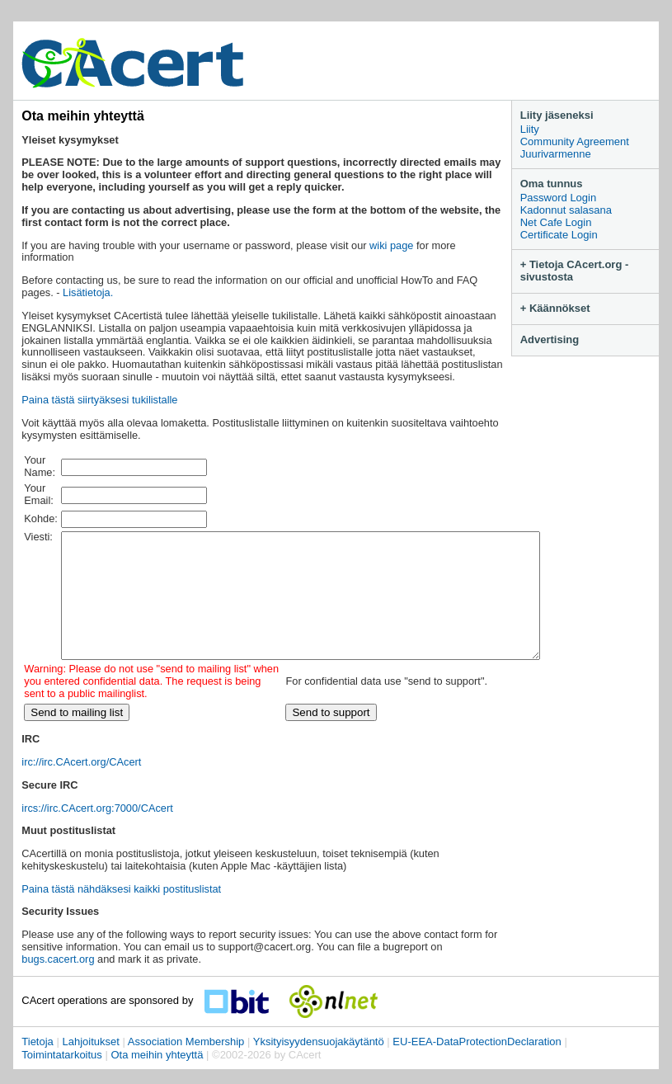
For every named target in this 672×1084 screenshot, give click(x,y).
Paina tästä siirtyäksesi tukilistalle (99, 400)
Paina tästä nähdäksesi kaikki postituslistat (121, 913)
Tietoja (37, 1066)
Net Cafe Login (556, 222)
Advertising (550, 339)
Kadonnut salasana (566, 210)
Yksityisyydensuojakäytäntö (318, 1066)
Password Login (558, 197)
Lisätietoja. (88, 292)
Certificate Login (559, 235)
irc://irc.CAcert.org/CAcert (81, 786)
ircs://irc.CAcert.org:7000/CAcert (96, 833)
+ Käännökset (555, 308)
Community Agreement (574, 141)
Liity (529, 129)
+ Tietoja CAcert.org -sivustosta (574, 270)
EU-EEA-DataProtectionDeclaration (476, 1066)
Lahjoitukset (90, 1066)
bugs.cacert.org (57, 984)
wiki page (391, 245)
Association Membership (186, 1066)
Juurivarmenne (555, 154)
